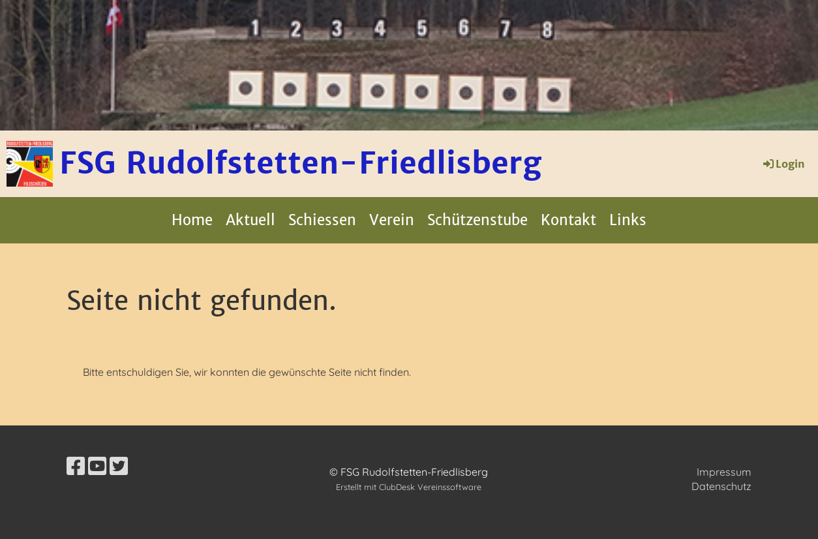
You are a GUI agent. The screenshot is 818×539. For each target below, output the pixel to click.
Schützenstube (477, 220)
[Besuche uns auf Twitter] (119, 466)
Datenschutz (721, 486)
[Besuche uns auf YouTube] (97, 466)
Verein (391, 220)
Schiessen (322, 220)
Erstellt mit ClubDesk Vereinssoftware (408, 487)
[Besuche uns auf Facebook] (76, 466)
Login (783, 163)
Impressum (724, 471)
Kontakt (568, 220)
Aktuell (250, 220)
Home (192, 220)
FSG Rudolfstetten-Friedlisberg (300, 163)
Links (627, 220)
